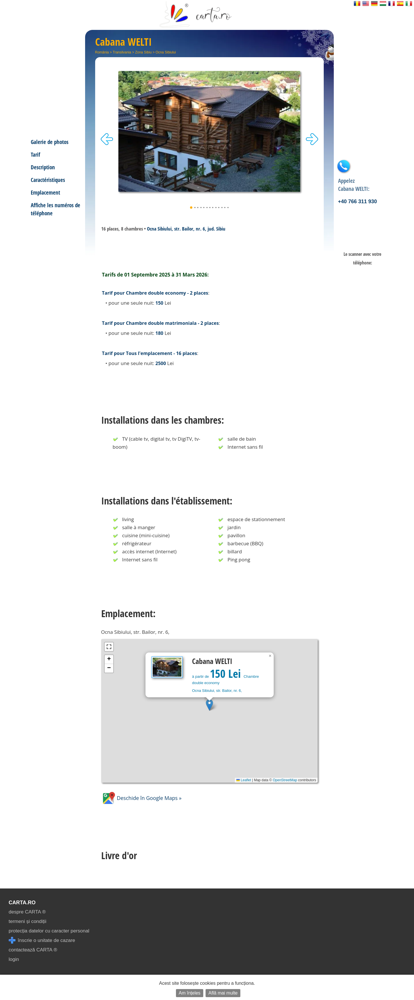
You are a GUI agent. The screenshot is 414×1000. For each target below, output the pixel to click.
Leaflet (243, 780)
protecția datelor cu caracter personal (49, 931)
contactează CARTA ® (33, 950)
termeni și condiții (27, 921)
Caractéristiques (48, 180)
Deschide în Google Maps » (141, 797)
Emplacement (45, 192)
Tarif (35, 154)
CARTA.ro (22, 902)
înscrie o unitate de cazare (42, 940)
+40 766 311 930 (357, 201)
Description (43, 167)
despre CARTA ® (27, 912)
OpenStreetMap (285, 780)
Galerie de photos (49, 142)
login (14, 959)
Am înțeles (190, 993)
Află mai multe (222, 993)
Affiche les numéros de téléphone (55, 209)
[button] (209, 705)
